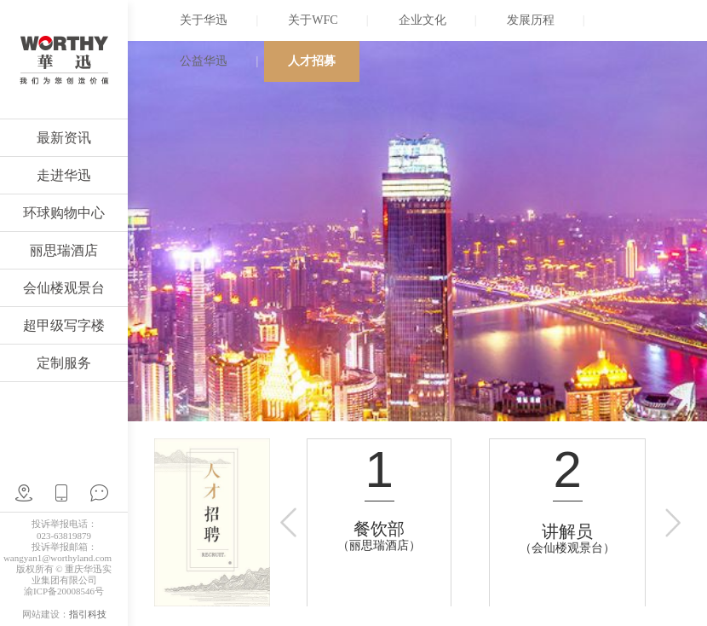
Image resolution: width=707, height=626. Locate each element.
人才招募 (312, 61)
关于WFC (312, 20)
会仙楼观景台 (64, 288)
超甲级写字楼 (64, 325)
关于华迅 (203, 20)
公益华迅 (203, 61)
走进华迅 (64, 175)
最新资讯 (64, 137)
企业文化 (422, 20)
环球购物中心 (64, 213)
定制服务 (64, 363)
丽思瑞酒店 (64, 250)
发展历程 (531, 20)
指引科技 (87, 614)
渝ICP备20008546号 (64, 591)
